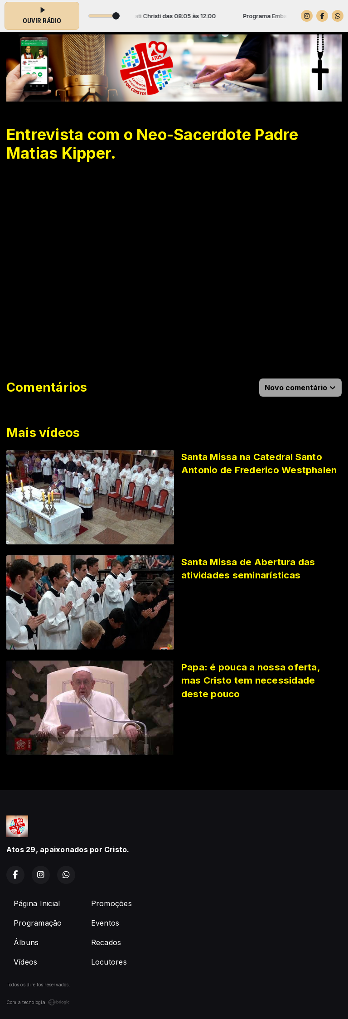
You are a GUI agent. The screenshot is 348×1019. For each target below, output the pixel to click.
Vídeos (25, 961)
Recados (106, 942)
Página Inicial (37, 903)
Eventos (105, 922)
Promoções (111, 903)
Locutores (109, 961)
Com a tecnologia (38, 1002)
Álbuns (26, 942)
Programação (38, 922)
